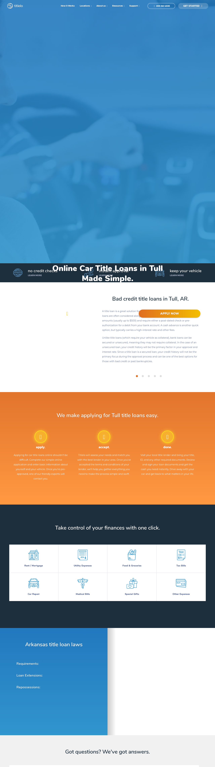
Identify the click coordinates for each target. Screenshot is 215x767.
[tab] (137, 376)
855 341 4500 (162, 6)
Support (133, 6)
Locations (85, 6)
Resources (117, 6)
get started (192, 6)
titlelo (18, 6)
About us (101, 6)
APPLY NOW (169, 314)
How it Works (68, 6)
